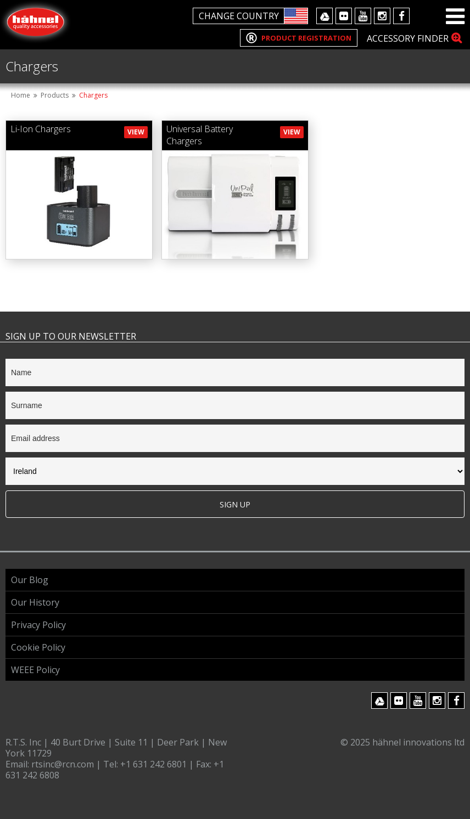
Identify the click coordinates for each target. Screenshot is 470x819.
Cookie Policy (38, 647)
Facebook (401, 16)
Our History (35, 602)
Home (20, 95)
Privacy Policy (38, 625)
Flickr (343, 16)
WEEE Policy (35, 670)
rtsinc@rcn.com (63, 764)
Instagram (382, 16)
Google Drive (324, 16)
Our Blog (29, 580)
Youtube (363, 16)
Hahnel (35, 22)
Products (55, 95)
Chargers (93, 95)
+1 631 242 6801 (154, 764)
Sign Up (235, 504)
